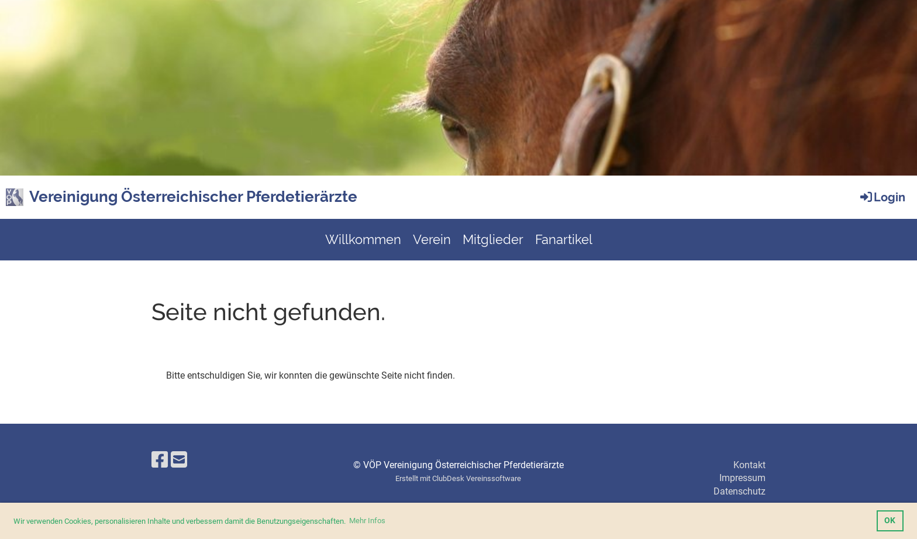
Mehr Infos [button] (367, 520)
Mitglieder (493, 239)
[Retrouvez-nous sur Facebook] (159, 460)
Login (882, 197)
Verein (432, 239)
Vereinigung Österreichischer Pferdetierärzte (193, 196)
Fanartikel (563, 239)
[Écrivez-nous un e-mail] (179, 460)
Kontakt (749, 465)
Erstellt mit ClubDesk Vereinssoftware (458, 478)
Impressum (742, 477)
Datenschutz (739, 491)
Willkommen (363, 239)
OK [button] (889, 521)
